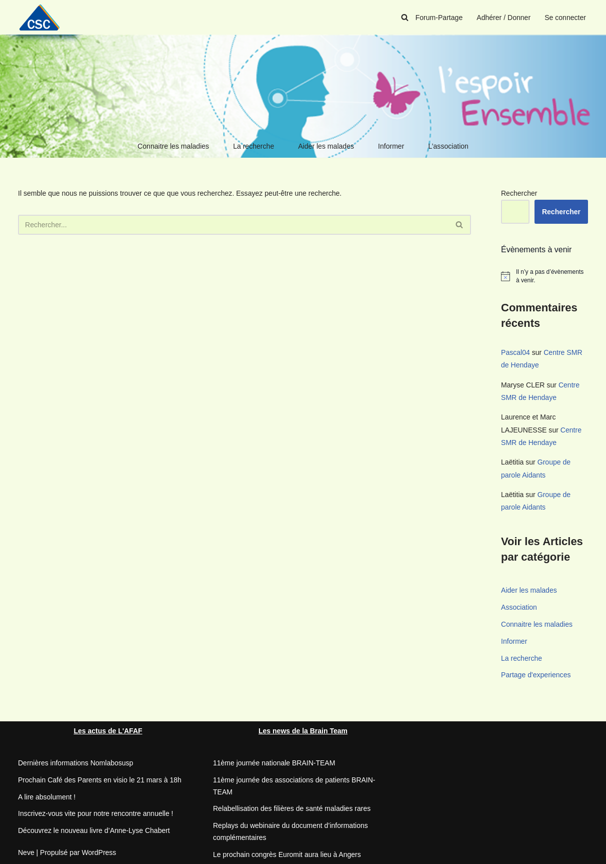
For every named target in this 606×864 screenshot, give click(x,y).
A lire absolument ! (47, 796)
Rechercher (519, 193)
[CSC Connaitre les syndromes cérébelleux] (43, 17)
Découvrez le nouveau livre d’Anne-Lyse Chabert (94, 829)
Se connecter (565, 18)
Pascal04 (515, 352)
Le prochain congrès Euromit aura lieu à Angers (287, 853)
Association (519, 606)
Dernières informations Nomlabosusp (75, 762)
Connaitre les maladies (173, 146)
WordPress (99, 851)
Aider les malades (326, 146)
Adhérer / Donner (503, 18)
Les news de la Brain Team (303, 730)
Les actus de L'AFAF (108, 730)
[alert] (544, 276)
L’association (448, 146)
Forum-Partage (439, 18)
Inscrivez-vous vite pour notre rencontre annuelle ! (96, 813)
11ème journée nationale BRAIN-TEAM (274, 762)
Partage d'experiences (535, 674)
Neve (26, 851)
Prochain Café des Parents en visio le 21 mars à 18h (100, 779)
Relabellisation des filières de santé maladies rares (291, 808)
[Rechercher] (405, 17)
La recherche (254, 146)
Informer (391, 146)
